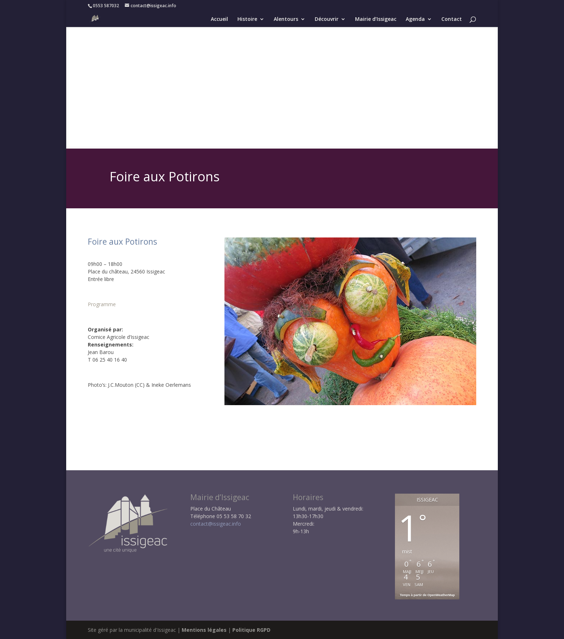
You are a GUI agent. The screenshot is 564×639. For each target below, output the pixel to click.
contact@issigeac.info (215, 523)
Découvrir (326, 19)
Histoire (247, 19)
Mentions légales (204, 629)
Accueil (219, 19)
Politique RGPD (251, 629)
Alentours (286, 19)
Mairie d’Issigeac (375, 19)
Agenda (415, 19)
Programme (102, 304)
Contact (451, 19)
